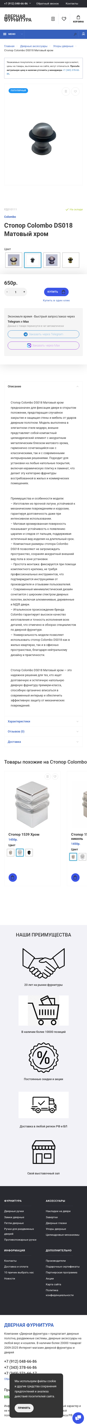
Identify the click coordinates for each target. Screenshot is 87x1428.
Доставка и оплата (16, 1266)
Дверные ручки (14, 1211)
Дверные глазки (56, 1223)
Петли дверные (14, 1223)
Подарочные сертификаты (63, 1266)
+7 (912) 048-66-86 (16, 3)
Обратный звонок (47, 3)
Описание (43, 386)
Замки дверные (14, 1217)
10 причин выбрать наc (19, 1272)
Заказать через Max (43, 345)
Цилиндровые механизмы (63, 1234)
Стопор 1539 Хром (24, 834)
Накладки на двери (58, 1211)
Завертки (52, 1217)
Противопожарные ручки (20, 1239)
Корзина (78, 19)
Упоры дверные (56, 1229)
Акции (50, 1278)
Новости (9, 1278)
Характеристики (43, 721)
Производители (56, 1260)
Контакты (72, 3)
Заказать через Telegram (43, 334)
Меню (9, 34)
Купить (56, 292)
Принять (24, 1408)
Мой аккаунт (83, 33)
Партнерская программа (61, 1272)
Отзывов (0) (43, 731)
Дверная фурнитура (18, 18)
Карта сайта (53, 1284)
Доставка (43, 741)
